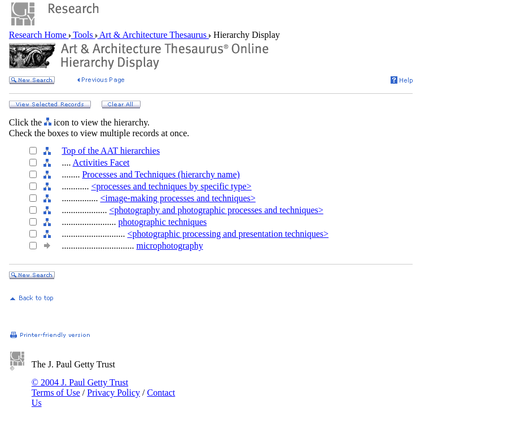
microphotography (169, 245)
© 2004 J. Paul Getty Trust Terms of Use (80, 387)
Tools (83, 35)
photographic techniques (162, 222)
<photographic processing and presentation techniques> (228, 234)
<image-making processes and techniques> (177, 198)
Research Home (39, 35)
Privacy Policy (113, 392)
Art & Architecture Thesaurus (153, 35)
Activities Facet (101, 162)
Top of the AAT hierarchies (111, 150)
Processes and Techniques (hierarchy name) (160, 174)
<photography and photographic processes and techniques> (216, 210)
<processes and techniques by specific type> (171, 186)
